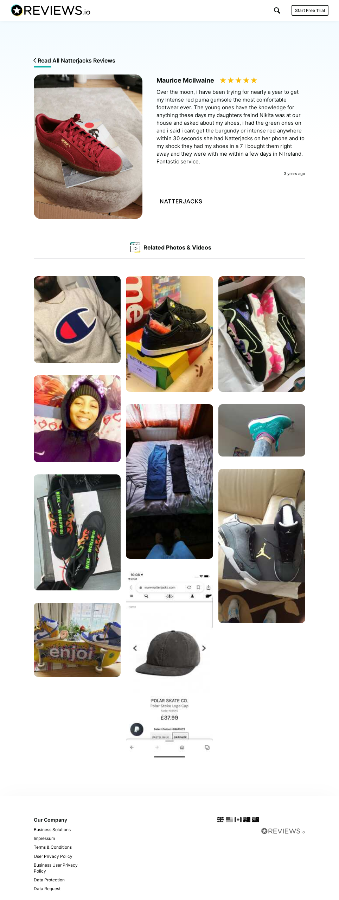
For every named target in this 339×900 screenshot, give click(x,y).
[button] (277, 10)
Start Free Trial (310, 10)
